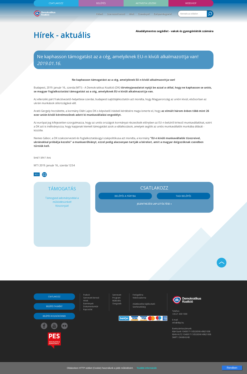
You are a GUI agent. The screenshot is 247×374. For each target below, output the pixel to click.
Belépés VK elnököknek (54, 316)
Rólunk (99, 13)
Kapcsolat (87, 309)
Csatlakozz (56, 3)
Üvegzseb (116, 303)
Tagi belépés (183, 195)
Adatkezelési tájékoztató (144, 304)
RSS (37, 174)
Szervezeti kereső (116, 13)
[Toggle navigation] (36, 21)
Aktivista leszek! (146, 3)
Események (144, 13)
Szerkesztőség (139, 306)
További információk (147, 368)
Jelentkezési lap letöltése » (154, 203)
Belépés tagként (54, 306)
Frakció (86, 294)
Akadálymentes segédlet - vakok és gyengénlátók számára (174, 31)
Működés (116, 300)
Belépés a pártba (125, 195)
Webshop (190, 3)
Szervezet (116, 294)
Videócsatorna (139, 297)
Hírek (131, 13)
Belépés (101, 3)
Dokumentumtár (90, 306)
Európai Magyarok (163, 13)
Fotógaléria (138, 294)
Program (116, 297)
